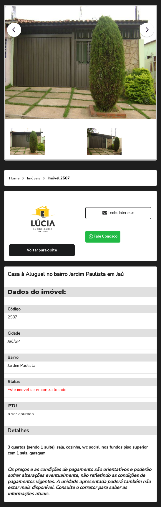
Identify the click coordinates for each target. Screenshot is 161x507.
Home (14, 178)
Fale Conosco (102, 236)
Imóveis (33, 178)
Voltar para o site (42, 250)
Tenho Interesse (118, 212)
